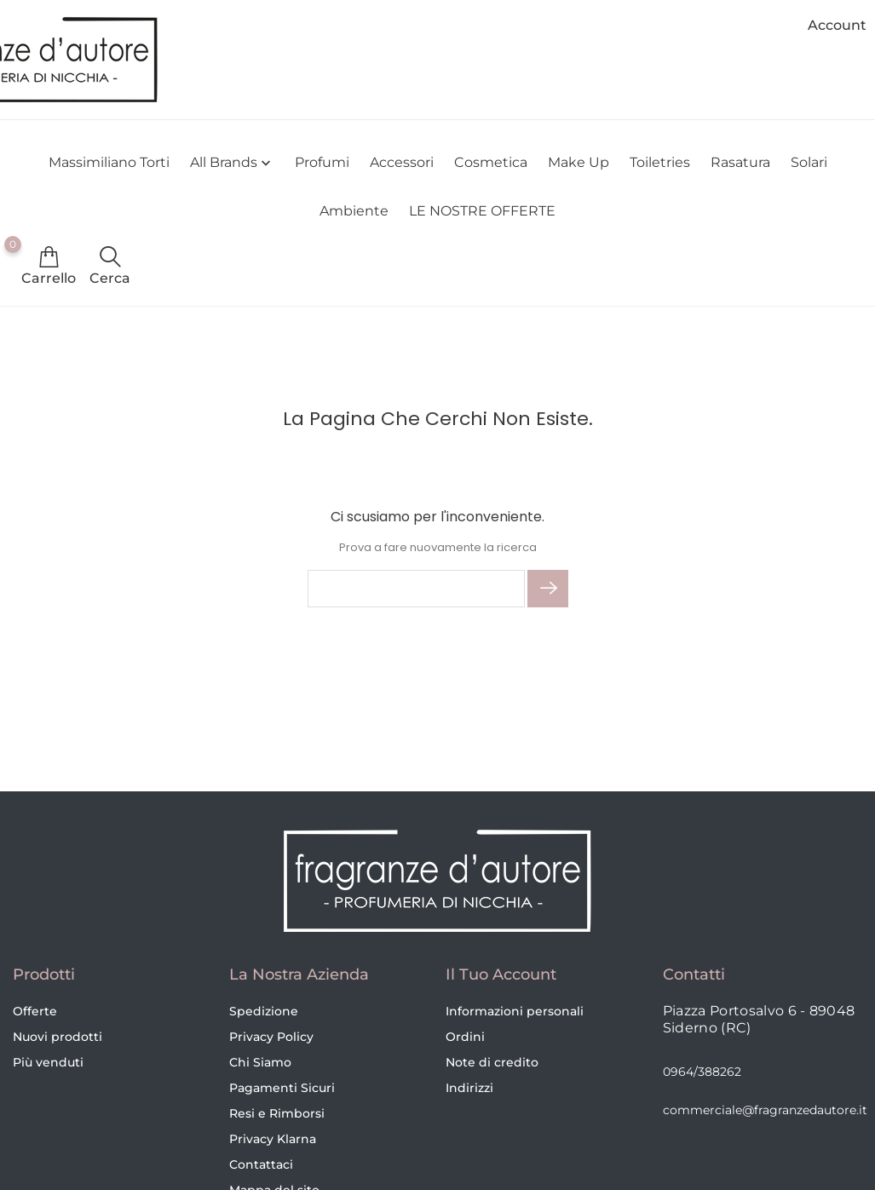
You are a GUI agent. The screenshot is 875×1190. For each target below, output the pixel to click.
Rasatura (740, 162)
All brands (232, 163)
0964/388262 (702, 1071)
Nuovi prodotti (57, 1036)
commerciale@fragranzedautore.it (765, 1110)
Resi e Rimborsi (277, 1113)
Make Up (578, 162)
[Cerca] (416, 588)
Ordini (465, 1036)
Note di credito (492, 1062)
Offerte (35, 1011)
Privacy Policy (271, 1036)
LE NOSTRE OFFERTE (482, 211)
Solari (809, 162)
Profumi (322, 162)
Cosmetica (490, 162)
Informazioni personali (515, 1011)
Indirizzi (469, 1087)
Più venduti (48, 1062)
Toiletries (660, 162)
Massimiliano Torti (109, 162)
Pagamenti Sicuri (282, 1087)
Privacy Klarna (272, 1139)
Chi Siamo (260, 1062)
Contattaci (261, 1164)
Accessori (402, 162)
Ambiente (354, 211)
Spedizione (263, 1011)
